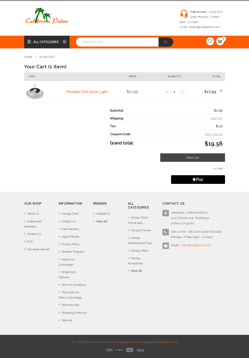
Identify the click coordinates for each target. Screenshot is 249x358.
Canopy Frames (141, 230)
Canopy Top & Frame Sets (138, 220)
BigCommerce (129, 342)
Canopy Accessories (135, 261)
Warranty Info (70, 305)
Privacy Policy (70, 244)
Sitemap (67, 320)
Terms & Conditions (74, 284)
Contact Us (34, 234)
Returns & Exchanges (66, 262)
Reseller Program (73, 251)
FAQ (29, 241)
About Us (33, 213)
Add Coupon (214, 134)
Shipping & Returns (74, 312)
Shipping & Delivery (67, 274)
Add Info (217, 118)
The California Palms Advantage (70, 295)
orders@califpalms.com (204, 27)
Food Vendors (70, 229)
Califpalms (103, 213)
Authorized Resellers (32, 224)
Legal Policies (70, 236)
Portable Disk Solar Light (87, 92)
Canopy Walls (139, 250)
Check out (192, 157)
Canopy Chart (70, 213)
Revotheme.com (167, 342)
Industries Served (38, 249)
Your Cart (47, 57)
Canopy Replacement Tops (140, 240)
